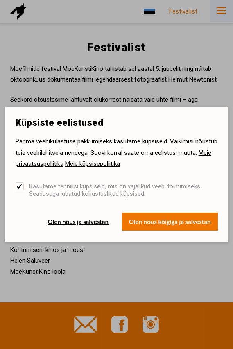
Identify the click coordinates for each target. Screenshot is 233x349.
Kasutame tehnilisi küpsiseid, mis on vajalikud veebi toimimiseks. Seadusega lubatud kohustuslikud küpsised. (115, 190)
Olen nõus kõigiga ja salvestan (170, 221)
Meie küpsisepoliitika (92, 164)
